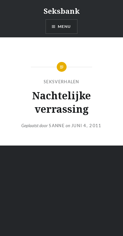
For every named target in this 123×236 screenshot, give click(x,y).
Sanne (57, 125)
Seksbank (62, 11)
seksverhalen (61, 81)
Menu (64, 26)
